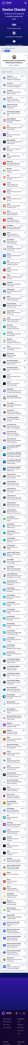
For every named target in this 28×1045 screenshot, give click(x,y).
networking (16, 65)
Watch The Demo (7, 1021)
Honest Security (7, 1027)
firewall (7, 50)
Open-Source (21, 1027)
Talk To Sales (6, 1024)
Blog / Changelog (20, 1023)
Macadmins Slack (21, 1032)
